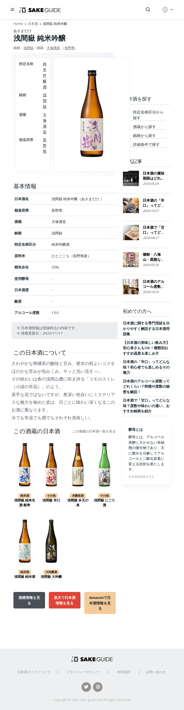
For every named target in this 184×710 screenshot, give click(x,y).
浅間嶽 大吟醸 (51, 576)
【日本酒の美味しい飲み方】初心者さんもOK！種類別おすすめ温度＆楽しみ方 (146, 348)
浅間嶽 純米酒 (24, 576)
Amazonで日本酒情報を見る (100, 603)
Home (18, 23)
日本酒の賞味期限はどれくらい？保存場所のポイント (153, 176)
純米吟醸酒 (44, 75)
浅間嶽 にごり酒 (104, 502)
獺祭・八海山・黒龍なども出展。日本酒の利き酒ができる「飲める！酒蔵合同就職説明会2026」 (153, 257)
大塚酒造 (53, 47)
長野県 (69, 47)
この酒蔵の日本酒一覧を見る (94, 431)
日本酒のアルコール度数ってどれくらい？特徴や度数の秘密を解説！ (153, 284)
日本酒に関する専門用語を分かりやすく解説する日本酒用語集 (146, 328)
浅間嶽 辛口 (51, 500)
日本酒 (33, 23)
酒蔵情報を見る (29, 600)
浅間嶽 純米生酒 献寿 (24, 502)
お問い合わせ (156, 672)
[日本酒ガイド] (40, 9)
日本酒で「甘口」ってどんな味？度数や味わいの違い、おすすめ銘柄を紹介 (153, 230)
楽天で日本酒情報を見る (64, 600)
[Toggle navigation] (12, 9)
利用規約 (123, 672)
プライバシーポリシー (83, 672)
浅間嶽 (28, 47)
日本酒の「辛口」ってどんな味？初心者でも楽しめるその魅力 (153, 203)
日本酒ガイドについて (34, 672)
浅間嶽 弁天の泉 (77, 502)
